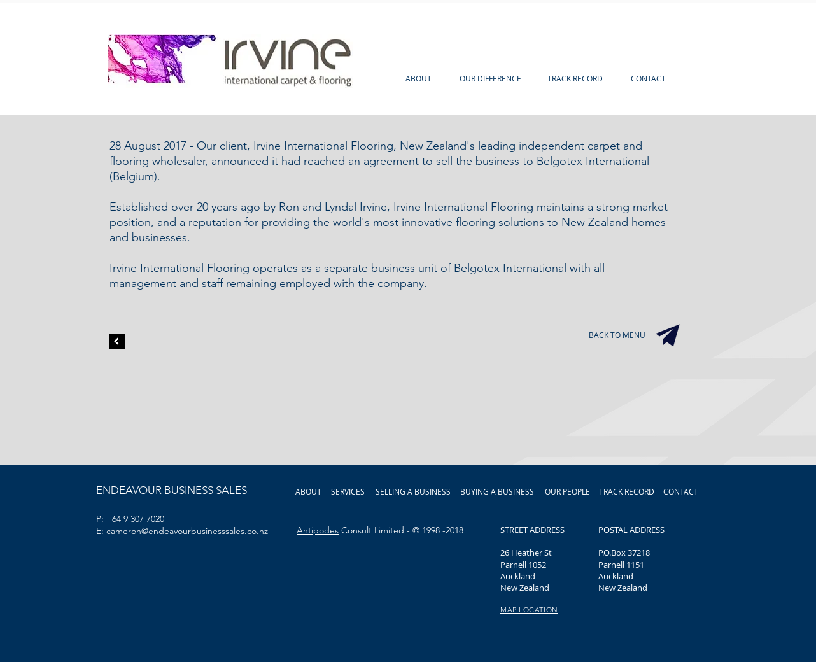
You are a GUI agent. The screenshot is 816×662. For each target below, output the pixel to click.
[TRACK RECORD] (575, 78)
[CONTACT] (648, 78)
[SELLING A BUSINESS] (413, 491)
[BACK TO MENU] (617, 335)
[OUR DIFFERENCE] (490, 78)
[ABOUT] (418, 78)
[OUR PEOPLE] (567, 491)
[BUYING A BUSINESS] (497, 491)
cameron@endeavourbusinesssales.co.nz (187, 531)
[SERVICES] (347, 491)
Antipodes (318, 530)
